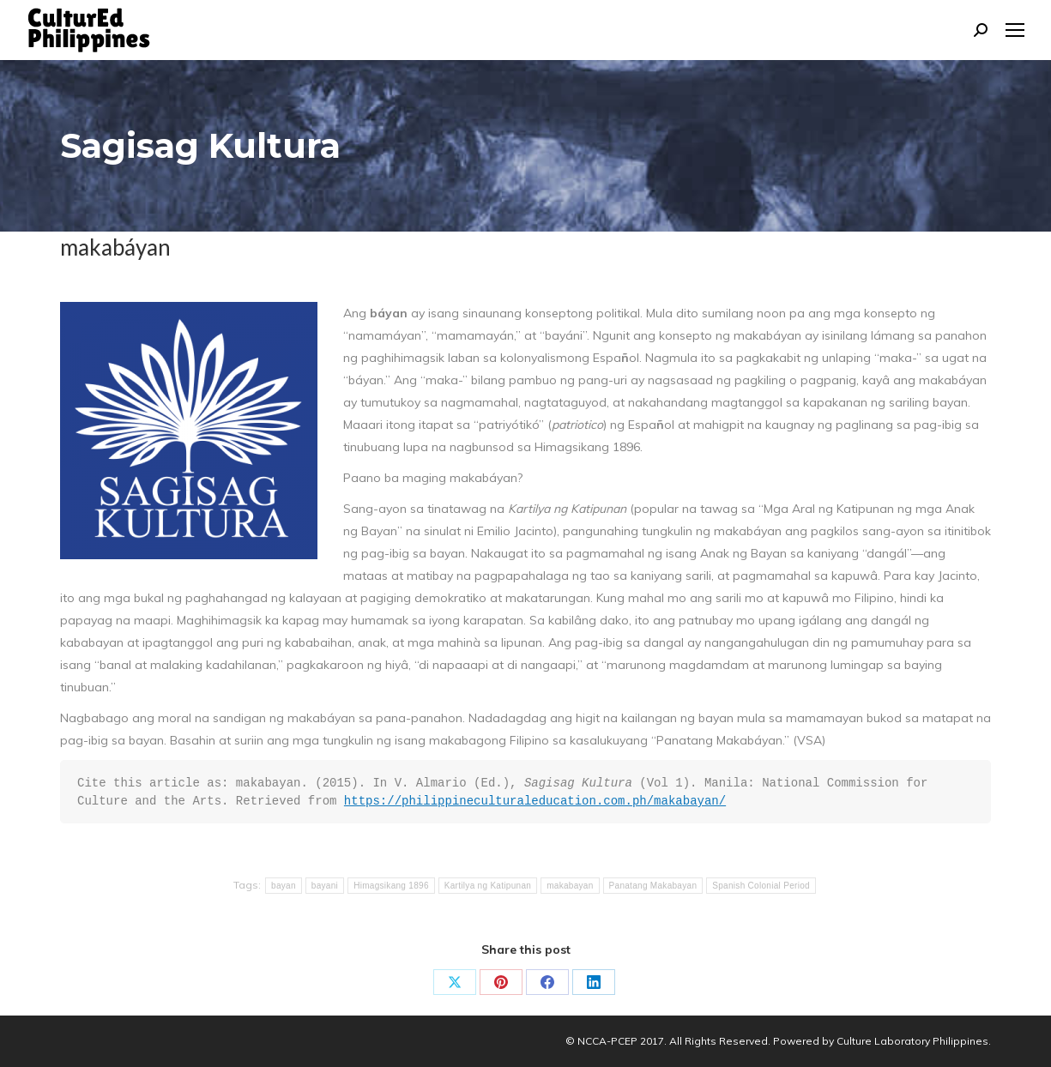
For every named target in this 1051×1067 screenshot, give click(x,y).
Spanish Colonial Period (761, 885)
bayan (283, 885)
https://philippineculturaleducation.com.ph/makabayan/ (535, 801)
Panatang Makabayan (653, 885)
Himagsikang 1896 (391, 885)
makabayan (570, 885)
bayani (324, 885)
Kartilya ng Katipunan (487, 885)
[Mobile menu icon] (1015, 30)
